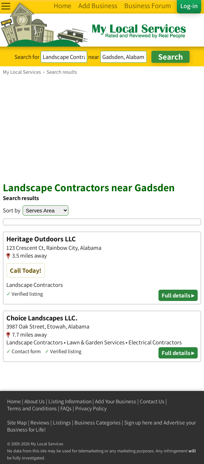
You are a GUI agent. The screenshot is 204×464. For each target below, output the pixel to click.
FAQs (66, 408)
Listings (62, 422)
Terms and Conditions (32, 408)
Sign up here (138, 422)
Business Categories (97, 422)
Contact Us (152, 401)
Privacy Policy (91, 408)
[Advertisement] (102, 128)
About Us (34, 401)
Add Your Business (115, 401)
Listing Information (69, 401)
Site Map (17, 422)
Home (14, 401)
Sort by (11, 210)
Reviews (39, 422)
